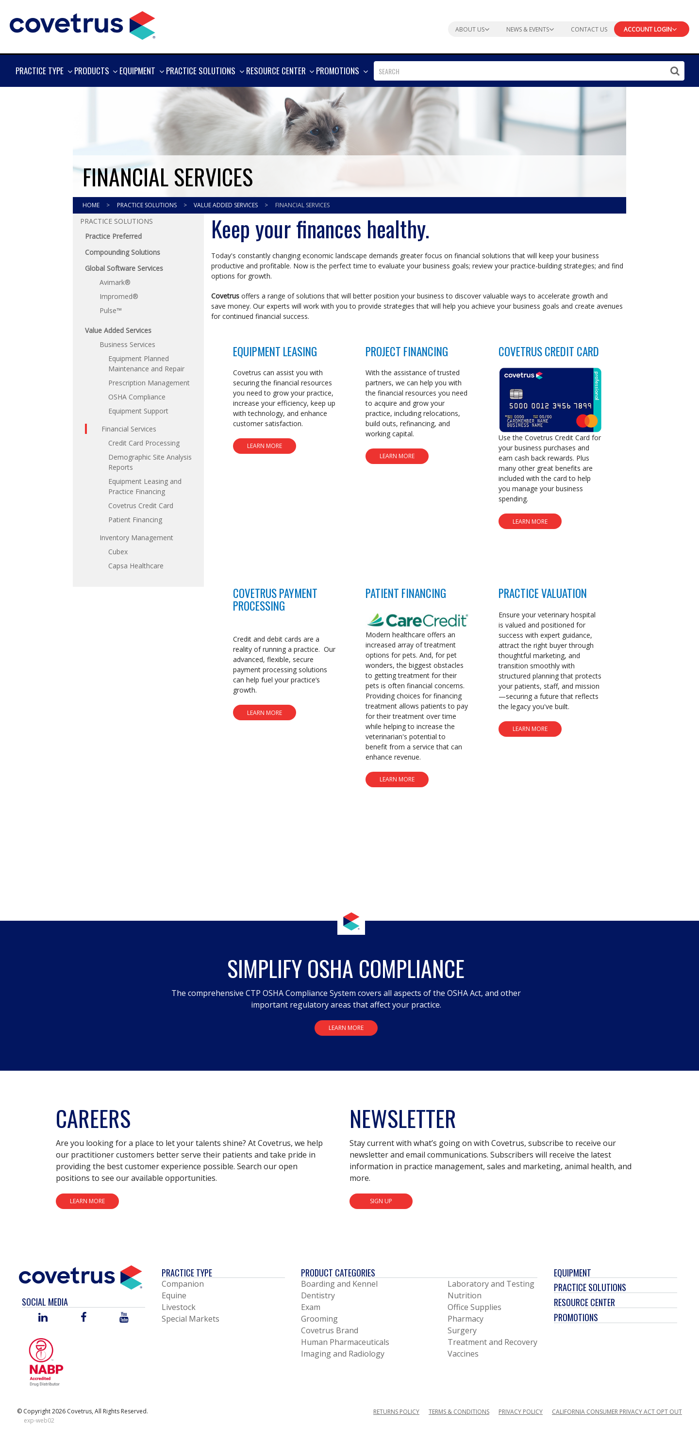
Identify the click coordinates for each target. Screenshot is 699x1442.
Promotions (576, 1317)
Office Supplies (474, 1307)
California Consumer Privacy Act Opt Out (617, 1412)
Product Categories (338, 1272)
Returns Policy (396, 1412)
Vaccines (463, 1353)
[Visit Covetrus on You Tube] (124, 1318)
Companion (183, 1283)
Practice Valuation (543, 593)
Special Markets (190, 1318)
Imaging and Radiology (342, 1353)
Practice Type (187, 1272)
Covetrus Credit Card (549, 351)
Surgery (462, 1330)
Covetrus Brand (329, 1330)
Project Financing (407, 351)
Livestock (179, 1307)
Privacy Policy (521, 1412)
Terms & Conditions (459, 1412)
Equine (174, 1295)
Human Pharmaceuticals (345, 1342)
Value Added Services (226, 205)
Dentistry (318, 1295)
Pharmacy (465, 1318)
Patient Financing (406, 593)
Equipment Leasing (275, 351)
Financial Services (302, 205)
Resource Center (584, 1302)
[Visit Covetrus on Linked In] (43, 1318)
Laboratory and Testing (491, 1283)
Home (92, 205)
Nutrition (465, 1295)
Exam (310, 1307)
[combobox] (529, 71)
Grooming (319, 1318)
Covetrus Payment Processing (275, 599)
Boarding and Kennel (339, 1283)
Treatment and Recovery (492, 1342)
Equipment (572, 1272)
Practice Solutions (147, 205)
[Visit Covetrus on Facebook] (83, 1318)
